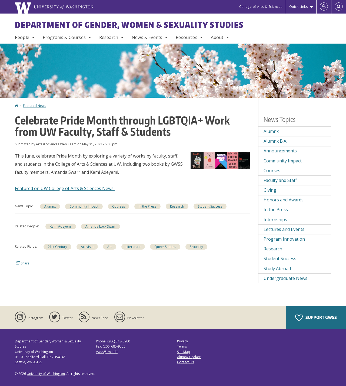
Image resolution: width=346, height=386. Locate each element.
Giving (270, 190)
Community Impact (283, 161)
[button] (220, 160)
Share (22, 263)
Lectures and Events (284, 229)
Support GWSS (316, 318)
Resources (186, 37)
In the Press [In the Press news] (147, 206)
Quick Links (298, 6)
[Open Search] (338, 7)
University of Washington (46, 373)
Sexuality (196, 246)
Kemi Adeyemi (61, 226)
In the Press (276, 209)
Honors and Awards (284, 200)
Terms (182, 346)
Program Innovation (284, 239)
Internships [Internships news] (275, 220)
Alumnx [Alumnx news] (50, 206)
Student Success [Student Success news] (210, 206)
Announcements (280, 151)
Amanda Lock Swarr (100, 226)
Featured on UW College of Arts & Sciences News (65, 188)
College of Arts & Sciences (260, 6)
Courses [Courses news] (118, 206)
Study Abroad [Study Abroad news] (277, 268)
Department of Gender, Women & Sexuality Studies (129, 25)
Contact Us (185, 362)
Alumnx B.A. (275, 141)
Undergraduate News (285, 278)
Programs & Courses (64, 37)
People (22, 37)
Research (108, 37)
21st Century (57, 246)
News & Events (147, 37)
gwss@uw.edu (107, 351)
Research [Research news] (177, 206)
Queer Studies (165, 246)
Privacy (182, 341)
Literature (133, 246)
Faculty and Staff (280, 180)
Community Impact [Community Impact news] (83, 206)
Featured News (34, 105)
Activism (87, 246)
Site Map (183, 351)
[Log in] (324, 7)
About (217, 37)
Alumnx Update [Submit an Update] (189, 357)
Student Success (280, 258)
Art (109, 246)
